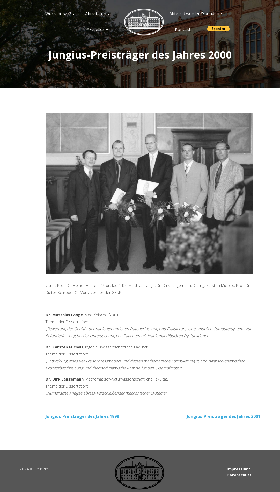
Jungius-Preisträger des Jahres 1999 (82, 416)
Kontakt (182, 29)
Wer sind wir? (58, 14)
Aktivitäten (95, 14)
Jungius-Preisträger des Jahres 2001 (223, 416)
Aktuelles (96, 29)
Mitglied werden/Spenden (194, 13)
